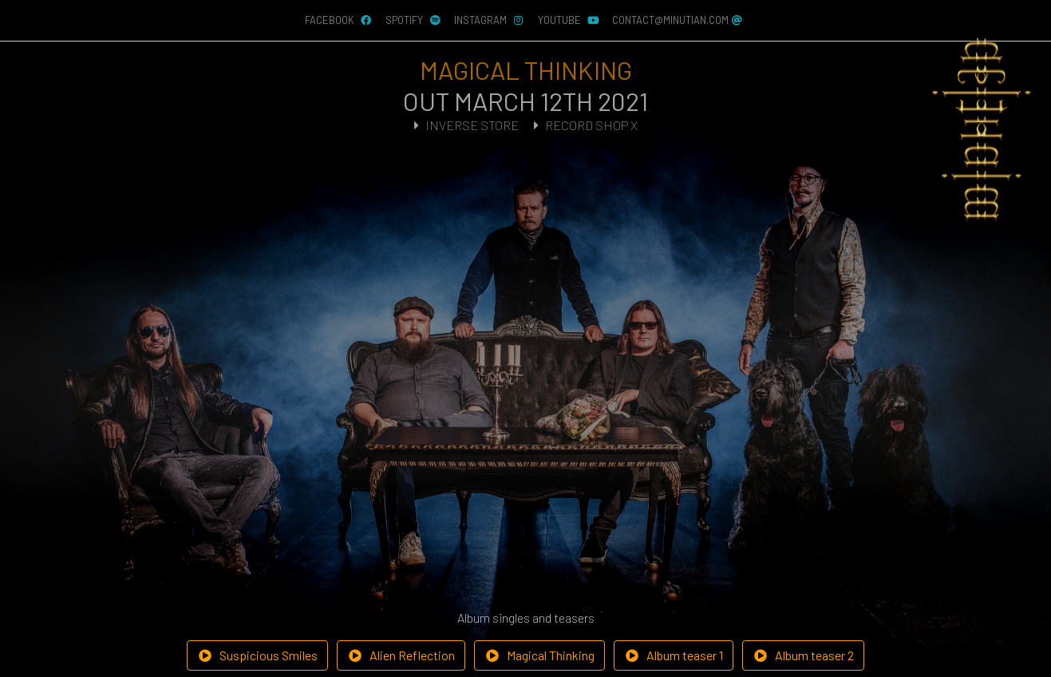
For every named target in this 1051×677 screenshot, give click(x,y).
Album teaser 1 (673, 655)
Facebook (339, 20)
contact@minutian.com (678, 20)
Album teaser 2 (803, 655)
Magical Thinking (539, 655)
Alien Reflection (401, 655)
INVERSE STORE (472, 125)
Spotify (413, 20)
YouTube (568, 20)
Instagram (489, 20)
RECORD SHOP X (591, 125)
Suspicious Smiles (257, 655)
